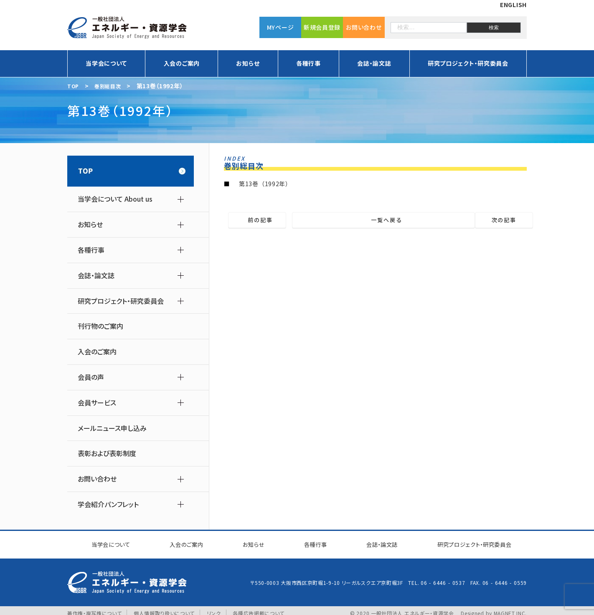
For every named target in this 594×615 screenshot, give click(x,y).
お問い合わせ (363, 27)
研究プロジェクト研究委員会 (469, 542)
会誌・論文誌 (374, 63)
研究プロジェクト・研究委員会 (468, 63)
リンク (214, 608)
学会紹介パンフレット (108, 504)
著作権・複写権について (94, 608)
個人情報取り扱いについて (164, 608)
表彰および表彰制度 (107, 453)
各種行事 (308, 63)
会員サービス (97, 402)
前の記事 (273, 220)
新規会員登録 (322, 27)
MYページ (280, 27)
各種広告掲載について (259, 608)
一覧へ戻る (380, 220)
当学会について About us (115, 199)
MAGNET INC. (510, 608)
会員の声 (91, 377)
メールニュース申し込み (112, 428)
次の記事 (491, 220)
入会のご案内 (182, 63)
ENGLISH (513, 4)
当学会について (106, 63)
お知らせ (247, 63)
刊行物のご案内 (100, 326)
